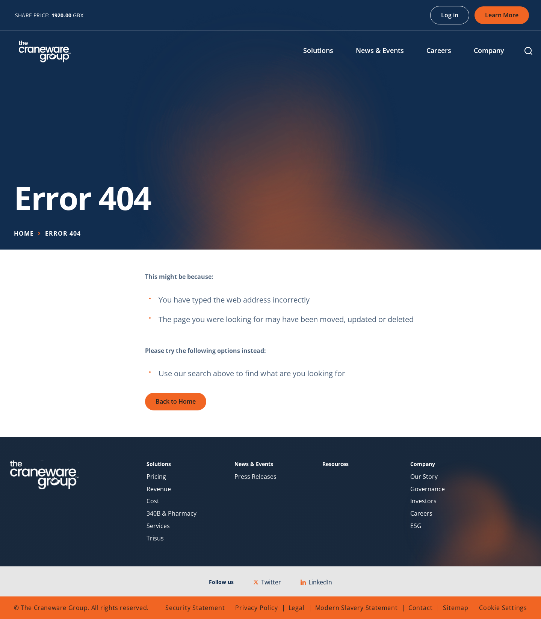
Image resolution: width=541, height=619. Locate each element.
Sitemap (455, 608)
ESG (416, 526)
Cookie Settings (503, 608)
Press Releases (255, 477)
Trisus (155, 538)
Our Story (424, 477)
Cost (153, 501)
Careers (421, 514)
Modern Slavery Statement (356, 608)
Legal (297, 608)
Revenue (159, 489)
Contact (420, 608)
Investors (423, 501)
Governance (427, 489)
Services (158, 526)
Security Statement (195, 608)
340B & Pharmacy (171, 514)
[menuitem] (324, 51)
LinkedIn (316, 582)
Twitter (267, 582)
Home (24, 233)
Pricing (156, 477)
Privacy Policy (256, 608)
